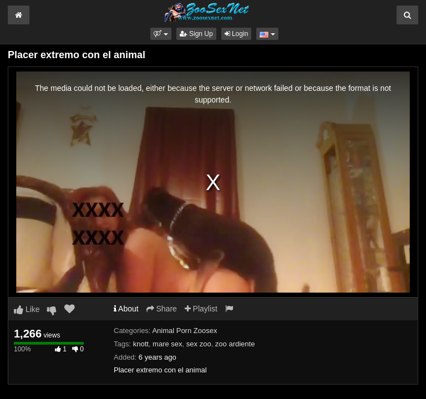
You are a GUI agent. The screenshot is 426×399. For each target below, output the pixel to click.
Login (236, 34)
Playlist (201, 308)
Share (161, 308)
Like (27, 309)
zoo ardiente (235, 344)
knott (141, 344)
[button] (160, 34)
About (126, 308)
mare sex (167, 344)
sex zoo (198, 344)
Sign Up (196, 34)
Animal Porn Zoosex (184, 330)
